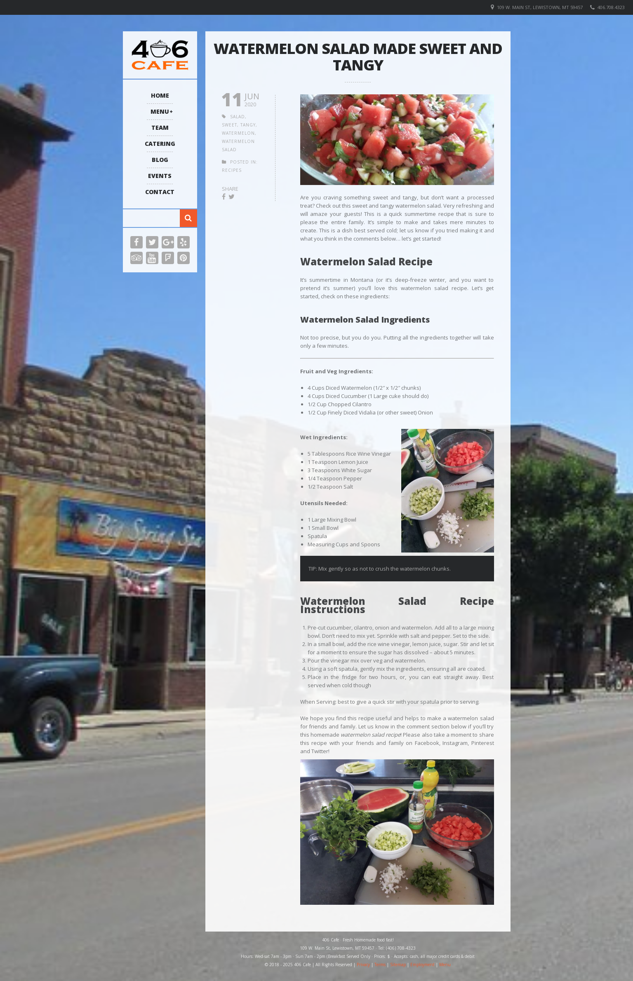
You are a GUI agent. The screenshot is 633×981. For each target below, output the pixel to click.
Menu (160, 111)
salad (237, 116)
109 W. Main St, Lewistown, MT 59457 (540, 7)
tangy (248, 125)
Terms (380, 964)
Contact (159, 192)
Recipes (232, 170)
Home (160, 95)
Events (160, 176)
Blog (160, 160)
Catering (160, 144)
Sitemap (398, 964)
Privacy (363, 964)
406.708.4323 (611, 7)
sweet (229, 125)
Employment (422, 964)
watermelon (238, 133)
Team (160, 127)
